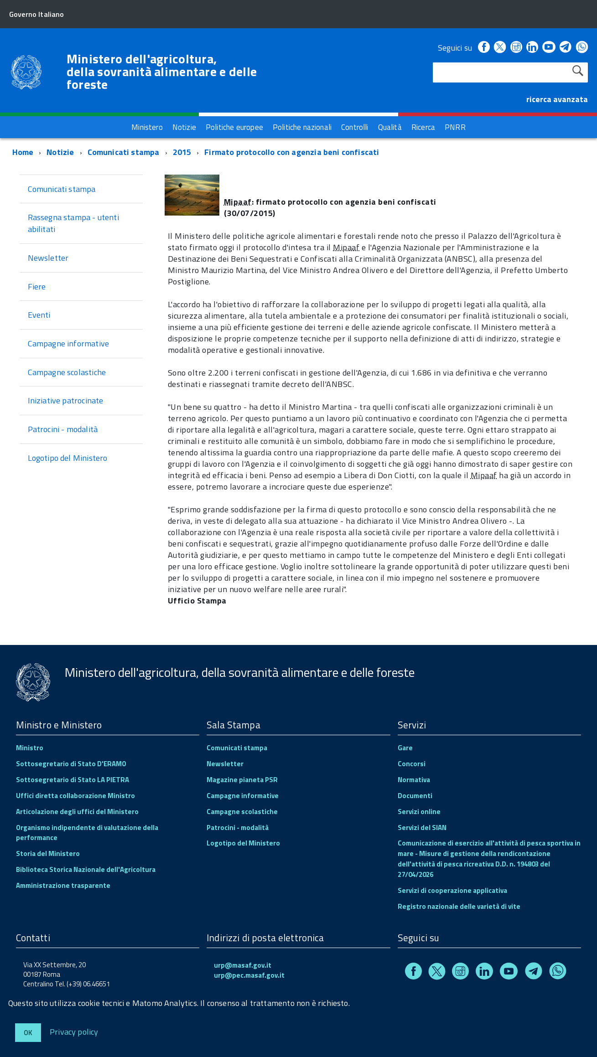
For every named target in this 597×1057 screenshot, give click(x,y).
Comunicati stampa (124, 152)
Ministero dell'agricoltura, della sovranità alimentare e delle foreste (162, 71)
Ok (28, 1032)
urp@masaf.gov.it (242, 965)
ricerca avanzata (557, 99)
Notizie (60, 152)
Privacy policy (74, 1031)
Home (23, 152)
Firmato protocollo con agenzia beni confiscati (291, 152)
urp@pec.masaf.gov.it (249, 975)
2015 (182, 152)
